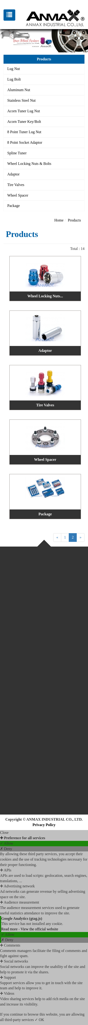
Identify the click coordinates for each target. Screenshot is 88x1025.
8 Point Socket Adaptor (24, 142)
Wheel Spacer (17, 195)
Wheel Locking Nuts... (45, 296)
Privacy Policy (43, 825)
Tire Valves (15, 185)
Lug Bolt (14, 79)
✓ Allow (6, 843)
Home (58, 220)
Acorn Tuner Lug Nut (23, 111)
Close (4, 833)
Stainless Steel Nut (21, 100)
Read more (10, 929)
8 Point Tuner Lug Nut (24, 132)
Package (13, 206)
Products (74, 220)
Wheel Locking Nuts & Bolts (29, 164)
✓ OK (39, 1020)
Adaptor (13, 174)
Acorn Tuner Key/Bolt (24, 122)
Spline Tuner (17, 153)
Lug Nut (13, 69)
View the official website (39, 929)
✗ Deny (6, 849)
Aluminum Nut (18, 90)
